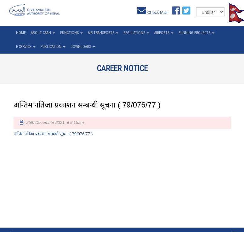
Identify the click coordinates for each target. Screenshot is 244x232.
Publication (53, 46)
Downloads (83, 46)
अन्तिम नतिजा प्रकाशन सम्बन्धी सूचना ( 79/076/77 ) (53, 133)
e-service (26, 46)
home (21, 33)
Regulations (136, 33)
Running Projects (196, 33)
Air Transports (103, 33)
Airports (163, 33)
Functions (71, 33)
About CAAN (43, 33)
